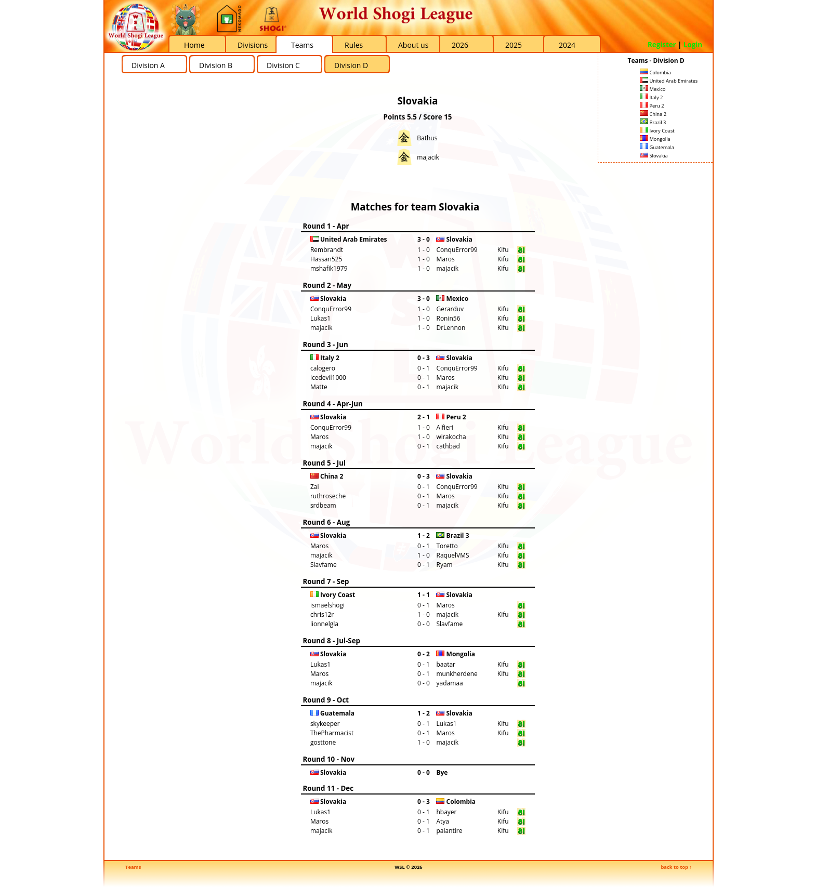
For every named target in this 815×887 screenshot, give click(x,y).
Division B (215, 65)
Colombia (655, 72)
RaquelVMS (452, 555)
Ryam (444, 564)
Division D (351, 65)
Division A (148, 65)
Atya (442, 821)
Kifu (503, 249)
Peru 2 (652, 105)
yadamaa (449, 683)
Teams (302, 45)
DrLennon (450, 327)
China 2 (653, 114)
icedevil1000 (328, 377)
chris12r (322, 614)
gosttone (323, 742)
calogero (322, 368)
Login (692, 44)
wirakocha (451, 436)
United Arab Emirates (669, 80)
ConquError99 (456, 249)
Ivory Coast (657, 130)
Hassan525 (326, 259)
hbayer (446, 811)
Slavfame (323, 564)
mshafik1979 (329, 268)
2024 (567, 45)
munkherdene (456, 673)
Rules (354, 45)
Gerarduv (450, 309)
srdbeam (323, 505)
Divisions (253, 45)
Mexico (652, 89)
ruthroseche (328, 496)
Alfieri (444, 427)
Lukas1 (320, 318)
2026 (460, 45)
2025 (513, 45)
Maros (445, 259)
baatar (445, 664)
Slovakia (654, 155)
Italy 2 (651, 97)
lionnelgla (324, 623)
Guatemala (657, 147)
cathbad (447, 446)
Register (662, 44)
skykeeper (325, 723)
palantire (449, 830)
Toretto (446, 545)
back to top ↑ (676, 867)
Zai (314, 486)
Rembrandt (326, 249)
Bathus (427, 138)
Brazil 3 (653, 122)
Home (194, 45)
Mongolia (655, 139)
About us (413, 45)
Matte (318, 386)
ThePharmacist (331, 733)
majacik (428, 157)
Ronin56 (448, 318)
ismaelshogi (327, 605)
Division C (283, 65)
